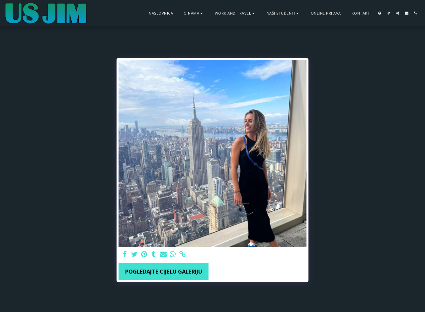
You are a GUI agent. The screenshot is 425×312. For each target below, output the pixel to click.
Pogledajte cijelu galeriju (163, 271)
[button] (194, 13)
